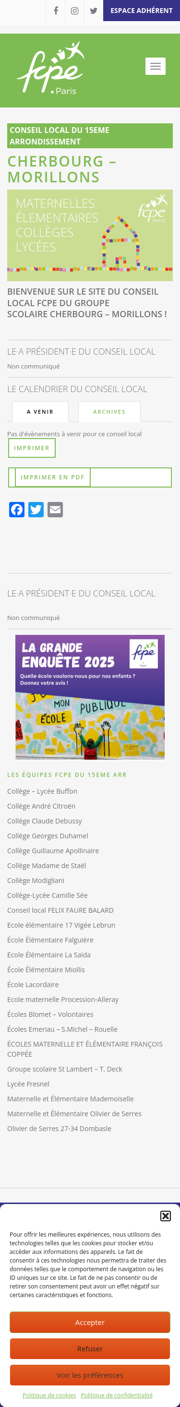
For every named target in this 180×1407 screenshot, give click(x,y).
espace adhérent (141, 10)
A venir (40, 411)
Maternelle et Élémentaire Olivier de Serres (74, 1113)
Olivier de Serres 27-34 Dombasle (59, 1128)
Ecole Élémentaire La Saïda (49, 954)
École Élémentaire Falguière (50, 939)
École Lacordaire (33, 984)
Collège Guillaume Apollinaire (53, 850)
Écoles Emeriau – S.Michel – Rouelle (62, 1029)
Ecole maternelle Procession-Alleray (63, 999)
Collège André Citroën (41, 806)
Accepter (90, 1322)
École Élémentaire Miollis (46, 969)
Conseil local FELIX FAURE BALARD (60, 910)
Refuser (90, 1348)
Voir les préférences (90, 1375)
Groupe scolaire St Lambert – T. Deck (64, 1068)
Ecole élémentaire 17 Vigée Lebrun (61, 925)
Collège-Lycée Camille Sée (47, 895)
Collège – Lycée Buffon (42, 791)
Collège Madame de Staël (46, 865)
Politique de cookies (49, 1395)
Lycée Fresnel (28, 1083)
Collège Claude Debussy (44, 820)
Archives (109, 411)
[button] (165, 1216)
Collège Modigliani (35, 880)
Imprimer (32, 448)
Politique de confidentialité (117, 1395)
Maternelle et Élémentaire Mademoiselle (70, 1098)
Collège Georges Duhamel (47, 835)
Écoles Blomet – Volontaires (50, 1014)
